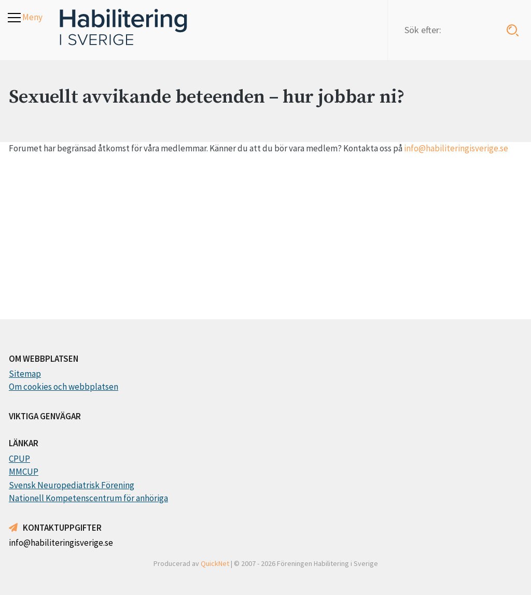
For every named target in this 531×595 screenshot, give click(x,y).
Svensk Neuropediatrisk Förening (71, 485)
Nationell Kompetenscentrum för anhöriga (88, 498)
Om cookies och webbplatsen (63, 386)
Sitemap (25, 373)
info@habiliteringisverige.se (456, 148)
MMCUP (23, 471)
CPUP (19, 458)
